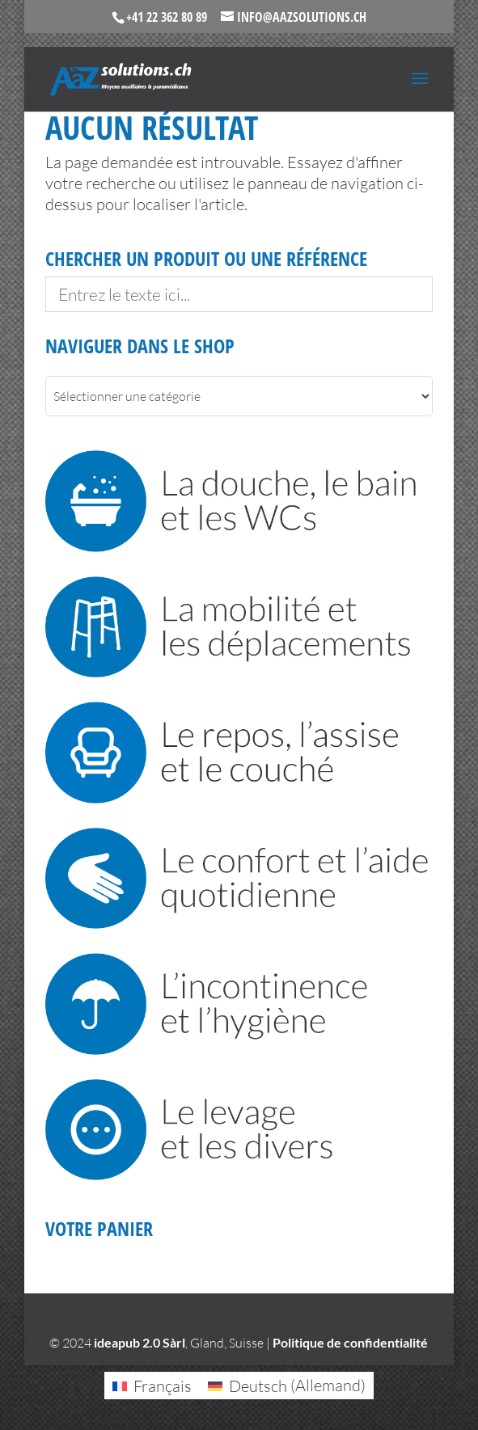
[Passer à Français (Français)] (152, 1385)
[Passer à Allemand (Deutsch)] (287, 1385)
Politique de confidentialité (350, 1342)
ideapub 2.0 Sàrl (139, 1342)
